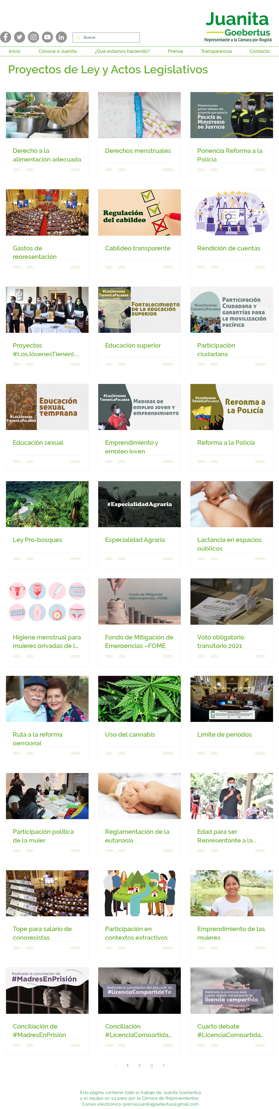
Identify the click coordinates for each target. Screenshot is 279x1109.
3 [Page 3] (151, 1065)
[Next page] (163, 1065)
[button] (58, 51)
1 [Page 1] (128, 1065)
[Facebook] (5, 37)
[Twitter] (19, 37)
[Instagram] (33, 37)
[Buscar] (106, 37)
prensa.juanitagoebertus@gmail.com (161, 1104)
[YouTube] (47, 37)
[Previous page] (115, 1065)
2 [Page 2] (139, 1065)
